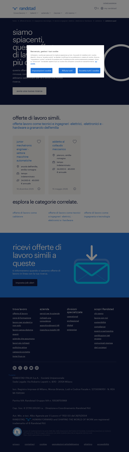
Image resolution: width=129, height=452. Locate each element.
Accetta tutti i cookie (89, 70)
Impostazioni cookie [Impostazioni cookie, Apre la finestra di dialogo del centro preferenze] (41, 70)
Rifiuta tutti (67, 70)
